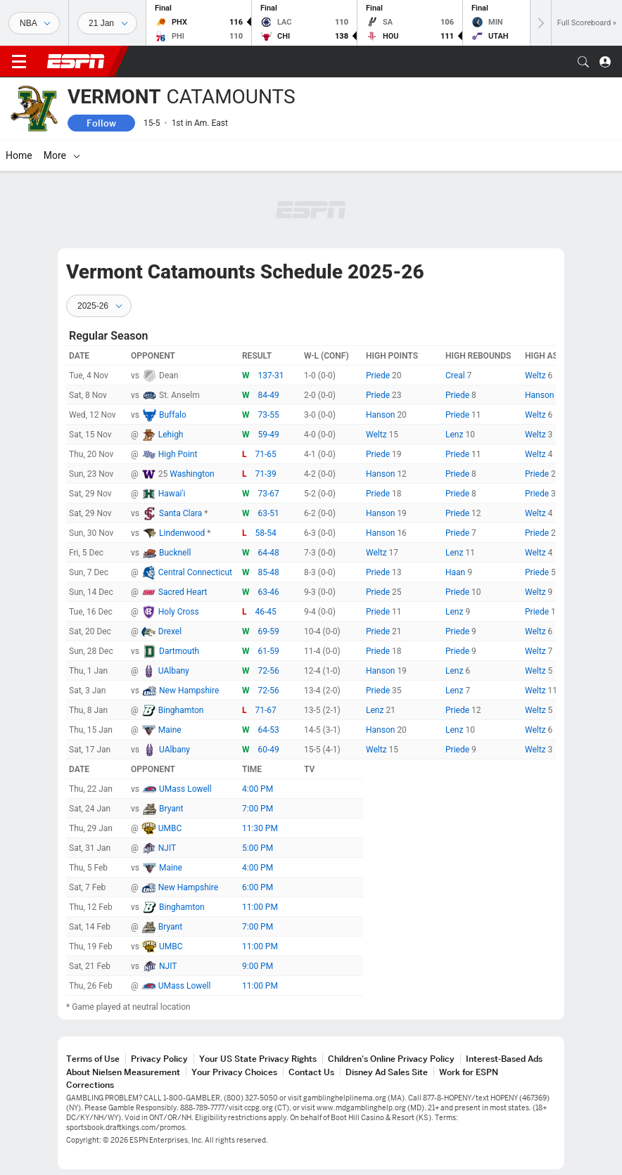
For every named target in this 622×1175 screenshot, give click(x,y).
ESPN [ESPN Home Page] (76, 61)
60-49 (268, 750)
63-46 (268, 592)
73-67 (268, 494)
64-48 (268, 553)
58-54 (266, 533)
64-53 (268, 730)
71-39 (266, 474)
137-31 (271, 375)
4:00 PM (257, 789)
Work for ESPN (468, 1072)
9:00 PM (257, 966)
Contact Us (311, 1072)
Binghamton (181, 710)
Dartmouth (179, 651)
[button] (583, 62)
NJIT (167, 848)
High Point (178, 454)
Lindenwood (183, 533)
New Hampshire (189, 690)
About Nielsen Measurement (123, 1072)
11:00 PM (260, 907)
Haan (456, 572)
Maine (170, 730)
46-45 (266, 612)
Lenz (455, 434)
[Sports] (34, 23)
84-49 (268, 395)
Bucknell (175, 553)
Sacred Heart (183, 592)
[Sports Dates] (107, 23)
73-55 (268, 415)
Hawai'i (172, 494)
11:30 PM (260, 828)
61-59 (268, 651)
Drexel (170, 631)
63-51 (268, 513)
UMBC (170, 828)
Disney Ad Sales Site (386, 1072)
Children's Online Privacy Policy (391, 1058)
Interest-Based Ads (504, 1058)
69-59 (268, 631)
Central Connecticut (195, 572)
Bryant (171, 809)
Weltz (536, 375)
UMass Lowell (185, 789)
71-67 (266, 710)
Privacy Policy (159, 1058)
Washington (192, 474)
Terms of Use (93, 1058)
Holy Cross (178, 612)
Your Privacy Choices (234, 1072)
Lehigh (171, 434)
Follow (101, 123)
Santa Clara (181, 513)
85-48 (268, 572)
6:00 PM (257, 887)
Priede (379, 375)
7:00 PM (257, 809)
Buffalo (172, 415)
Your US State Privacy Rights (258, 1058)
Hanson (540, 395)
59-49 (268, 434)
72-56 (268, 671)
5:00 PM (257, 848)
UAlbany (173, 671)
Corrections (90, 1084)
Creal (456, 375)
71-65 (266, 454)
